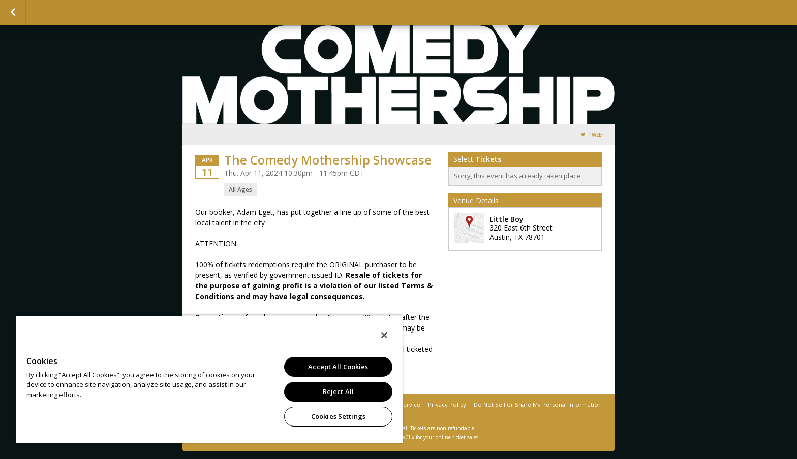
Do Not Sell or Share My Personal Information (538, 404)
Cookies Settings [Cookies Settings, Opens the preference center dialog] (338, 416)
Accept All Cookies (338, 366)
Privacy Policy (447, 404)
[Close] (384, 335)
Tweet (596, 135)
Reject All (338, 391)
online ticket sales (457, 437)
